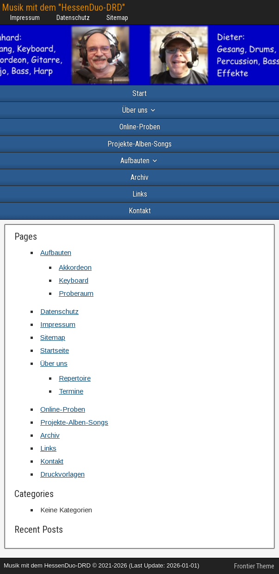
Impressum (25, 17)
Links (139, 194)
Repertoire (75, 378)
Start (139, 93)
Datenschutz (73, 17)
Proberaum (76, 293)
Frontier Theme (254, 566)
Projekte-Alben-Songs (139, 144)
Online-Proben (139, 126)
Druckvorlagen (62, 474)
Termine (71, 391)
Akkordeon (75, 267)
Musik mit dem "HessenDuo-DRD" (63, 7)
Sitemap (117, 17)
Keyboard (73, 280)
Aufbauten (134, 160)
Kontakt (140, 210)
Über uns (135, 110)
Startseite (54, 350)
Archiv (139, 177)
